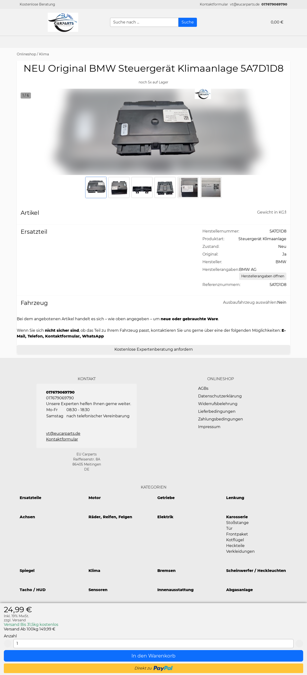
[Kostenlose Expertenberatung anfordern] (153, 349)
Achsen (27, 517)
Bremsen (166, 570)
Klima (44, 54)
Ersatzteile (30, 497)
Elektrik (165, 517)
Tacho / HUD (33, 590)
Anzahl (10, 636)
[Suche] (187, 22)
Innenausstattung (175, 590)
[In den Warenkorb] (153, 656)
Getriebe (166, 497)
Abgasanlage (239, 590)
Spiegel (27, 570)
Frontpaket (237, 534)
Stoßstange (237, 522)
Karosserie (237, 517)
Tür (229, 528)
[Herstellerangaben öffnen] (262, 276)
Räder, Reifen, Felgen (110, 517)
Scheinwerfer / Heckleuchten (256, 570)
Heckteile (235, 545)
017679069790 (274, 4)
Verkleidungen (240, 551)
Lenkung (235, 497)
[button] (214, 4)
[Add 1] (299, 643)
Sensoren (98, 590)
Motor (95, 497)
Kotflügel (235, 540)
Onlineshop (26, 54)
